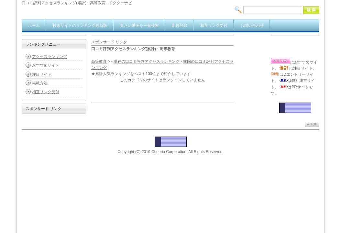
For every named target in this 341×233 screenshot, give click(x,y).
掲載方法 (40, 83)
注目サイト (41, 74)
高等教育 (99, 61)
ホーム (34, 25)
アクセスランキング (49, 56)
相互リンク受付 (213, 25)
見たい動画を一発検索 (139, 25)
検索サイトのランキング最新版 (80, 25)
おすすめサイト (45, 65)
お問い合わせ (252, 25)
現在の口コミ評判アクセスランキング (147, 61)
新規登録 (179, 25)
